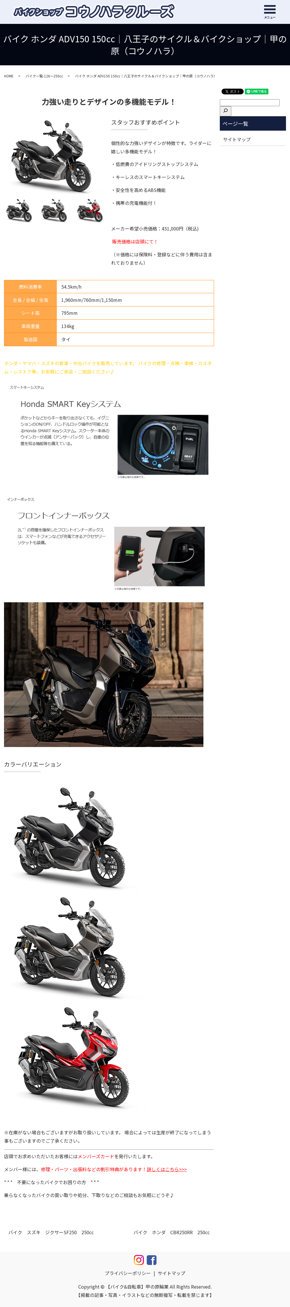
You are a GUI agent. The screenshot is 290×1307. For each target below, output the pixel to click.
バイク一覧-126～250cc (44, 75)
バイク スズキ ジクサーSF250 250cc (51, 1232)
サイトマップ (237, 139)
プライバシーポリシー (128, 1273)
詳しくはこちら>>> (167, 1169)
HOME (9, 75)
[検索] (225, 111)
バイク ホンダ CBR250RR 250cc (171, 1232)
